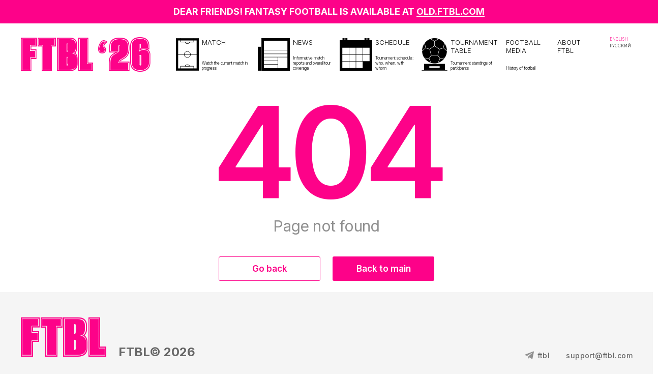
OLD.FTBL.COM (450, 11)
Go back (269, 269)
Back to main (383, 269)
